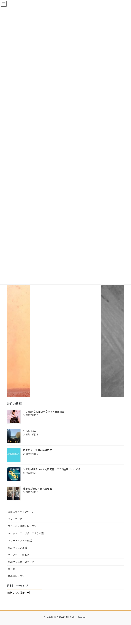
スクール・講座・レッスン (22, 526)
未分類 (11, 569)
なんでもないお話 (17, 548)
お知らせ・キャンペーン (21, 512)
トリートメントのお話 (20, 540)
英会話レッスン (16, 576)
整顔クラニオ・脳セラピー (22, 562)
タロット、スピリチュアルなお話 (26, 533)
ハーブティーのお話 (18, 555)
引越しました (30, 431)
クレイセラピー (16, 519)
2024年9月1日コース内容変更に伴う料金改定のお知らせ (53, 469)
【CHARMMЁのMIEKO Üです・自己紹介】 (45, 412)
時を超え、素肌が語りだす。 (38, 450)
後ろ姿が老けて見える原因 (37, 489)
